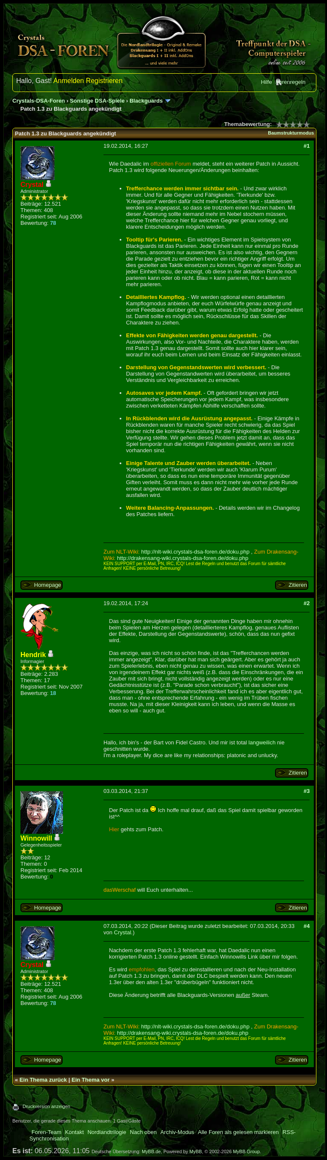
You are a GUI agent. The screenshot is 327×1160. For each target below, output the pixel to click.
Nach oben (143, 1132)
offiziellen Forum (171, 164)
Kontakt (74, 1132)
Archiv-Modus (177, 1132)
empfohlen (142, 969)
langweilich (262, 742)
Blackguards (146, 101)
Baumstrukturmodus (291, 132)
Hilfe (266, 82)
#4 (307, 926)
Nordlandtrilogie (106, 1132)
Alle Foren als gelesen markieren (238, 1132)
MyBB (195, 1151)
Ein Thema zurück (43, 1080)
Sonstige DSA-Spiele (97, 101)
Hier (114, 829)
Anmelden (68, 80)
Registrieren (104, 80)
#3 (307, 791)
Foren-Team (46, 1132)
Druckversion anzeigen (46, 1106)
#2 (307, 603)
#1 (307, 146)
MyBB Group (246, 1151)
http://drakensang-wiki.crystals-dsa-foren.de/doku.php (183, 558)
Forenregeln (290, 82)
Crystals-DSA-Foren (38, 101)
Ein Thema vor (91, 1080)
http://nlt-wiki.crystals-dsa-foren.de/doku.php (195, 551)
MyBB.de (151, 1151)
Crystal (122, 932)
